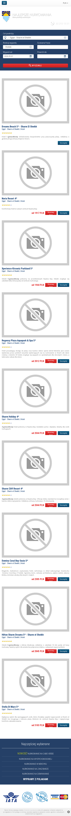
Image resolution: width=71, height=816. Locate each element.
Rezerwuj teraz (51, 213)
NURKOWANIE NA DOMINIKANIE (35, 773)
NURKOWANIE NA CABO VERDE (36, 753)
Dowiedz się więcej (30, 810)
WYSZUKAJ (35, 65)
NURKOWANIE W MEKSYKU (35, 764)
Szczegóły (63, 143)
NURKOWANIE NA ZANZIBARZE (35, 769)
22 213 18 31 (62, 23)
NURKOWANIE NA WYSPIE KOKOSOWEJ (35, 759)
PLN (65, 3)
